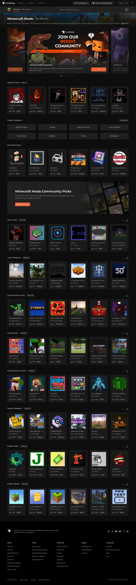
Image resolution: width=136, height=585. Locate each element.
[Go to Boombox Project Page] (58, 163)
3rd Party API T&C (37, 559)
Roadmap (60, 559)
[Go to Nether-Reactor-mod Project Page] (119, 238)
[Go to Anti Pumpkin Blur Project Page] (58, 313)
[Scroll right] (127, 220)
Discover (16, 9)
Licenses (33, 580)
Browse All (26, 9)
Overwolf (109, 546)
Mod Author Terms (44, 580)
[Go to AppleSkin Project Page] (119, 464)
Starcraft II (10, 559)
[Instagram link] (108, 531)
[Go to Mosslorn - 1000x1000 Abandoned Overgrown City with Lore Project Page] (99, 501)
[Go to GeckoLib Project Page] (16, 464)
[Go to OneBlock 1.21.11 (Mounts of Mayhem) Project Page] (58, 501)
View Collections (23, 204)
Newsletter (60, 556)
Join (98, 69)
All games (10, 546)
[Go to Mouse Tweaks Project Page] (99, 464)
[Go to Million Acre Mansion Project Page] (119, 351)
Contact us (85, 553)
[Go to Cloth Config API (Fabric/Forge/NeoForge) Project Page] (58, 464)
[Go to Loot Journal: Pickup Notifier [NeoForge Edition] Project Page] (99, 163)
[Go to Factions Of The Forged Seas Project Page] (99, 275)
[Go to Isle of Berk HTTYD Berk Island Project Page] (78, 501)
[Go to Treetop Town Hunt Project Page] (37, 351)
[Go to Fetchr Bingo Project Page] (16, 351)
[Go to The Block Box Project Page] (37, 163)
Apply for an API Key (38, 556)
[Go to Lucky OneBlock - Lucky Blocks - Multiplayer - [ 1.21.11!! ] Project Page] (37, 501)
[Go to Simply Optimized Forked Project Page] (119, 275)
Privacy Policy (24, 580)
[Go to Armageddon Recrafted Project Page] (16, 313)
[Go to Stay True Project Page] (58, 388)
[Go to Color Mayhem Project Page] (78, 313)
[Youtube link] (116, 531)
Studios (42, 3)
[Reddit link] (127, 531)
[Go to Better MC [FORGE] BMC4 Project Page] (78, 426)
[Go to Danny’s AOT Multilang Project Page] (99, 313)
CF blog (59, 553)
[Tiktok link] (112, 531)
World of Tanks (12, 569)
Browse (22, 3)
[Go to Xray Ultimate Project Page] (99, 388)
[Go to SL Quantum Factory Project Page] (78, 275)
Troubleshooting (86, 550)
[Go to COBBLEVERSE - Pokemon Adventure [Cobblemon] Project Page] (58, 426)
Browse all (123, 120)
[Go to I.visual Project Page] (78, 238)
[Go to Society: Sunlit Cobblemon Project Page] (119, 163)
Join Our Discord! (62, 546)
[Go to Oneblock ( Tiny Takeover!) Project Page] (16, 501)
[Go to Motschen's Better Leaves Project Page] (119, 388)
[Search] (127, 10)
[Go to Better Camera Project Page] (58, 238)
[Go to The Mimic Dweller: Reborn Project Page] (78, 100)
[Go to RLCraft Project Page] (99, 426)
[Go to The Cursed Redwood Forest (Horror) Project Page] (99, 100)
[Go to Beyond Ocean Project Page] (78, 163)
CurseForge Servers (62, 566)
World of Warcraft (13, 553)
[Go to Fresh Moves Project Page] (37, 388)
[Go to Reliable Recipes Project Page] (37, 238)
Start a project (36, 546)
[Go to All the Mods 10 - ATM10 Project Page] (16, 426)
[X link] (124, 531)
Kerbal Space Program (14, 563)
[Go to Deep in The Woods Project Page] (99, 351)
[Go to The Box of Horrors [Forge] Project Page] (16, 100)
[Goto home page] (8, 3)
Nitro (107, 556)
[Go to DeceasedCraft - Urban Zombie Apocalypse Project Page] (37, 426)
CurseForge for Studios (113, 550)
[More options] (132, 3)
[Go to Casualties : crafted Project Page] (119, 313)
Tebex (108, 553)
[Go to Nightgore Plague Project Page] (58, 275)
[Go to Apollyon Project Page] (119, 100)
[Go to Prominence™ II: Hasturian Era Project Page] (119, 426)
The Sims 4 (10, 556)
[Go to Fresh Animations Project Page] (16, 388)
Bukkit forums (61, 563)
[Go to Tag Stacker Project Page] (16, 163)
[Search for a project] (91, 9)
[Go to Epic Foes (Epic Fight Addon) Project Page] (99, 238)
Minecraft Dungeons (13, 566)
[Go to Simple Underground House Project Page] (78, 351)
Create (32, 3)
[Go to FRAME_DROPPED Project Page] (16, 238)
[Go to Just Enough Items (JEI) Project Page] (37, 464)
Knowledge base (86, 546)
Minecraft (10, 550)
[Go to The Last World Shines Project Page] (16, 275)
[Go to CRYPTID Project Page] (37, 100)
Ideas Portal (60, 550)
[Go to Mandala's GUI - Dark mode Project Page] (78, 388)
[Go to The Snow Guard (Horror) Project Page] (58, 100)
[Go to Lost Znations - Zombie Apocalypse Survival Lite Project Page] (37, 275)
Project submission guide (39, 550)
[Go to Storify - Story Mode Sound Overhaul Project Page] (37, 313)
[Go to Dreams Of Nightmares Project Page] (58, 351)
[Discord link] (120, 531)
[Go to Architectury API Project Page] (78, 464)
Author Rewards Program (40, 553)
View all (22, 220)
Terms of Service (12, 580)
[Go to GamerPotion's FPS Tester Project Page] (119, 501)
